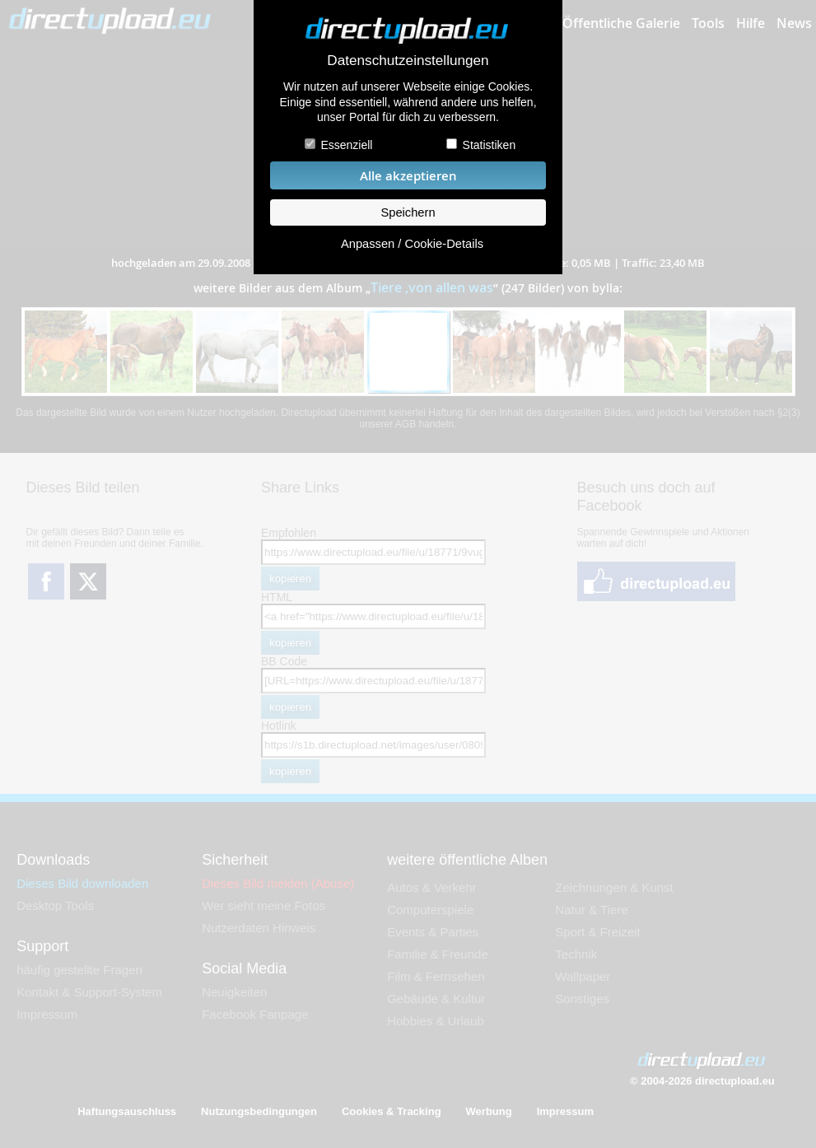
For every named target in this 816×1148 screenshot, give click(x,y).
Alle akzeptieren (408, 176)
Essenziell (346, 145)
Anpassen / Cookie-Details (412, 243)
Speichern (407, 212)
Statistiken (489, 145)
